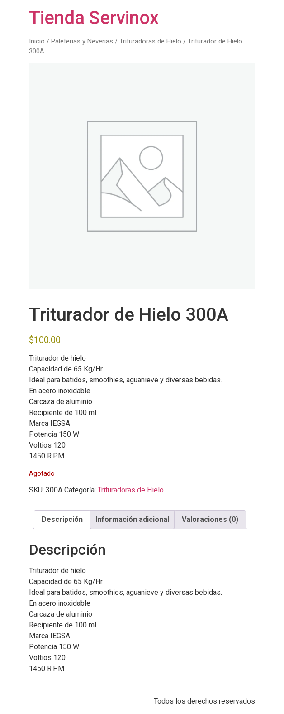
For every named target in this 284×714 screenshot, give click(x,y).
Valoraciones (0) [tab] (210, 519)
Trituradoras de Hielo (150, 41)
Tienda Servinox (94, 18)
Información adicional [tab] (132, 519)
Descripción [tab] (62, 519)
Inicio (37, 41)
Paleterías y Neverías (82, 41)
